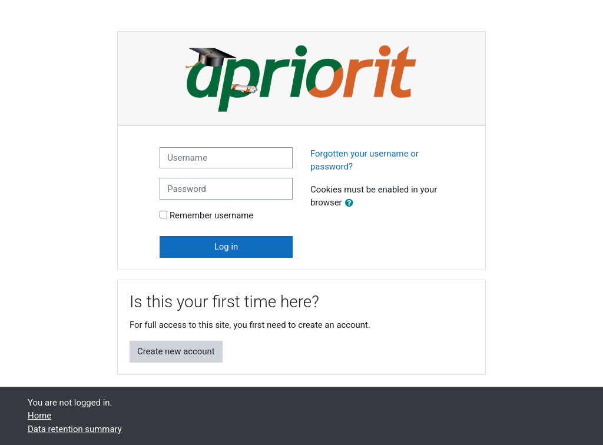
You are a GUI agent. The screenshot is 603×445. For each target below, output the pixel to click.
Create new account (176, 351)
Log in (226, 246)
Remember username (211, 215)
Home (39, 415)
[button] (351, 203)
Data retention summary (75, 429)
